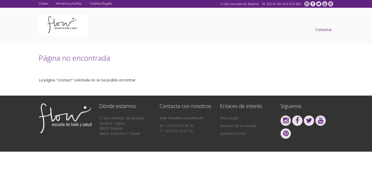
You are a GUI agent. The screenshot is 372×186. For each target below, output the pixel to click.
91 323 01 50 (271, 4)
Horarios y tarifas (69, 3)
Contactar (323, 29)
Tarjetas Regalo (100, 3)
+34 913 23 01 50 (178, 130)
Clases (43, 3)
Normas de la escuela (238, 125)
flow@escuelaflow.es (186, 117)
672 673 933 (292, 4)
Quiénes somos (233, 133)
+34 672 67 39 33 (179, 125)
